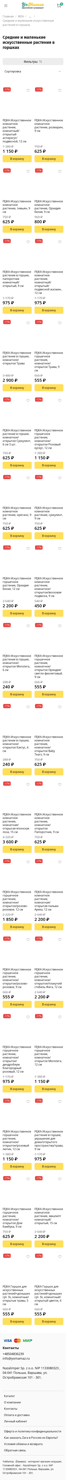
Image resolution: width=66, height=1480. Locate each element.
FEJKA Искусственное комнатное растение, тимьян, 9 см (17, 206)
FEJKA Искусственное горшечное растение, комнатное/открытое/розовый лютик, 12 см (17, 1140)
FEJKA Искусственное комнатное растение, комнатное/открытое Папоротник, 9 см (48, 823)
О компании (12, 1402)
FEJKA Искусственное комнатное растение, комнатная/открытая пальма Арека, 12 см (48, 900)
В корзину (17, 159)
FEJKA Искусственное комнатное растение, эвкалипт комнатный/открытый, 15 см (48, 1216)
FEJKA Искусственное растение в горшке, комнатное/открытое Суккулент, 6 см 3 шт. (17, 437)
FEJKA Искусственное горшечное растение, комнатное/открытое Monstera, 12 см (48, 1055)
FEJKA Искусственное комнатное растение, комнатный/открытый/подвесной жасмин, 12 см (48, 282)
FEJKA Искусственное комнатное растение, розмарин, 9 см (48, 125)
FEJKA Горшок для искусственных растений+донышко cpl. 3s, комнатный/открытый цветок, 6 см (48, 1295)
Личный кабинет (15, 1421)
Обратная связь (15, 1450)
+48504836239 (13, 1354)
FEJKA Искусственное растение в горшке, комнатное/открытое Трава (17, 358)
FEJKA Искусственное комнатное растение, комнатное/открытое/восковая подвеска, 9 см (48, 587)
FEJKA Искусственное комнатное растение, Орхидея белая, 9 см (48, 206)
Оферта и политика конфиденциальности (32, 1431)
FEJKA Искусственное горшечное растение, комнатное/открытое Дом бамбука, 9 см (17, 1217)
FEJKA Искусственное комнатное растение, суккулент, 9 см (48, 513)
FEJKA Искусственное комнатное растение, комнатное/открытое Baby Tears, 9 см (48, 745)
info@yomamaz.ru (16, 1358)
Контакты (10, 1409)
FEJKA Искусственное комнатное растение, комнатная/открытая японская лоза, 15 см (17, 823)
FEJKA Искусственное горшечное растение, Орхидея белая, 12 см (17, 583)
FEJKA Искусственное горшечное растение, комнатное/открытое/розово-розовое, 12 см (17, 900)
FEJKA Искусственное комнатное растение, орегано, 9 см (17, 513)
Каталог (9, 1396)
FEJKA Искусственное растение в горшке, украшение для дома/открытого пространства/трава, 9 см (48, 1140)
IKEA (21, 16)
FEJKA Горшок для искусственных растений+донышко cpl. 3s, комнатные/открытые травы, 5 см (16, 1295)
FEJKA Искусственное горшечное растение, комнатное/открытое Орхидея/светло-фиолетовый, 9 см (48, 666)
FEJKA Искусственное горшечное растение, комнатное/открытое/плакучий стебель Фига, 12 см (48, 978)
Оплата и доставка (17, 1415)
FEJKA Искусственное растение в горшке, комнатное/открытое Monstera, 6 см (17, 663)
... (30, 16)
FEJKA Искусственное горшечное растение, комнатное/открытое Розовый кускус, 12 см (48, 439)
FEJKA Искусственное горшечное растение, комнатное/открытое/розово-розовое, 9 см (17, 978)
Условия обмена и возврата (23, 1444)
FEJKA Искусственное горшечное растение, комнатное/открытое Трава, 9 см (48, 361)
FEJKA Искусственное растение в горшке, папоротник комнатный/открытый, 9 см (17, 279)
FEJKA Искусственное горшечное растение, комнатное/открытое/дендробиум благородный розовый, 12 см (17, 1059)
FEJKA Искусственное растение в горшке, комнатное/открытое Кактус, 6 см (17, 744)
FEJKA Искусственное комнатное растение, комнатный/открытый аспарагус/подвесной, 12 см (17, 130)
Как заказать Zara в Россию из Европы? (31, 1438)
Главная (8, 16)
